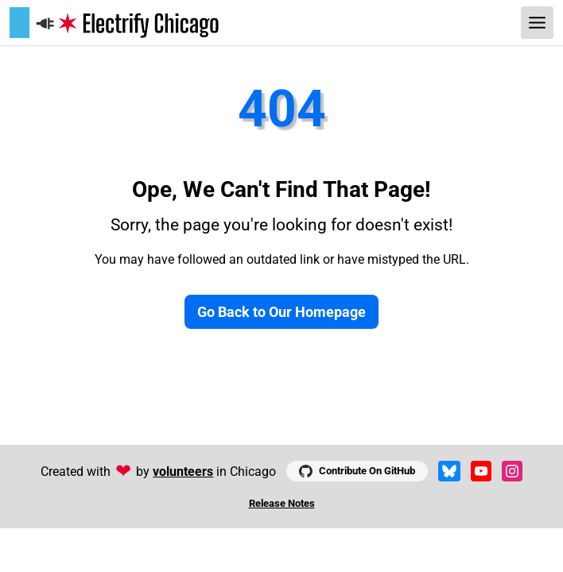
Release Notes (282, 503)
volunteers (183, 471)
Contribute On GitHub (356, 471)
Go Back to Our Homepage (281, 311)
